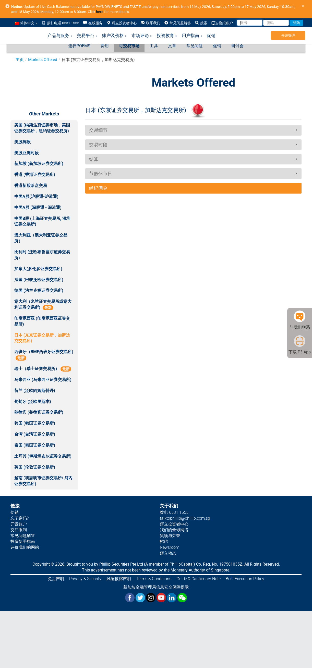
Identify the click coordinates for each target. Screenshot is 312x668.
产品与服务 (59, 35)
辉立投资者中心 (122, 23)
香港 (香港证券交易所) (34, 174)
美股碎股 (22, 141)
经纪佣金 (98, 188)
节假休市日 (100, 173)
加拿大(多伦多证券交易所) (38, 268)
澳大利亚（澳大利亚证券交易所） (40, 238)
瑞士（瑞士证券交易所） (42, 369)
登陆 (296, 23)
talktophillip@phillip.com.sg (185, 518)
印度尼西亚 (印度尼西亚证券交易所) (42, 321)
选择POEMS (79, 45)
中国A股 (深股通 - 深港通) (38, 207)
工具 (154, 45)
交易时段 (98, 144)
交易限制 (18, 529)
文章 (172, 45)
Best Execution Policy (245, 578)
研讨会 (237, 45)
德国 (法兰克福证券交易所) (38, 290)
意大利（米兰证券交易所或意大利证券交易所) (42, 304)
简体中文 (26, 23)
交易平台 (87, 35)
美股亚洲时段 (26, 152)
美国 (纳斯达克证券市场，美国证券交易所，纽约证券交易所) (42, 128)
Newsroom (169, 547)
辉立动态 (168, 553)
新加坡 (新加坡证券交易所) (38, 163)
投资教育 (167, 35)
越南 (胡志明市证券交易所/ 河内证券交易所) (43, 480)
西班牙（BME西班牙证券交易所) (43, 355)
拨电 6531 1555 (174, 512)
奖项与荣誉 (170, 535)
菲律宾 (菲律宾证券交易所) (38, 412)
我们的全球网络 (174, 529)
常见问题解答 (177, 23)
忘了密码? (19, 518)
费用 (105, 45)
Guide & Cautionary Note (198, 578)
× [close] (303, 6)
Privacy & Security (85, 578)
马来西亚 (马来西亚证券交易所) (42, 379)
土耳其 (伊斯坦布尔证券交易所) (42, 456)
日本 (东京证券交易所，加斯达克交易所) (42, 338)
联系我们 (150, 23)
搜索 (201, 23)
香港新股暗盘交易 (30, 185)
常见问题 (194, 45)
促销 (211, 35)
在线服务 (93, 23)
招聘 (164, 541)
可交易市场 (129, 45)
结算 (93, 159)
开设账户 (288, 35)
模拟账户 (222, 23)
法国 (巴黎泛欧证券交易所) (38, 279)
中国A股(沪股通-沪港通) (36, 196)
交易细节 (98, 130)
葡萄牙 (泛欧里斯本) (32, 401)
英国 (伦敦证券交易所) (34, 467)
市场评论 (141, 35)
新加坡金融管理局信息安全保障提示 (156, 587)
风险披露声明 (118, 578)
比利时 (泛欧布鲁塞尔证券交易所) (42, 254)
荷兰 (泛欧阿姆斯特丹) (34, 390)
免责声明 (56, 578)
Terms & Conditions (153, 578)
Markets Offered (42, 59)
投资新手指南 (22, 541)
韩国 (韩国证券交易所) (34, 423)
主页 (20, 59)
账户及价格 (114, 35)
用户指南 (192, 35)
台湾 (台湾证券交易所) (34, 434)
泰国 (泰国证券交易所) (34, 445)
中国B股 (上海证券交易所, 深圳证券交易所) (42, 221)
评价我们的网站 (24, 547)
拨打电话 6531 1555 (60, 23)
